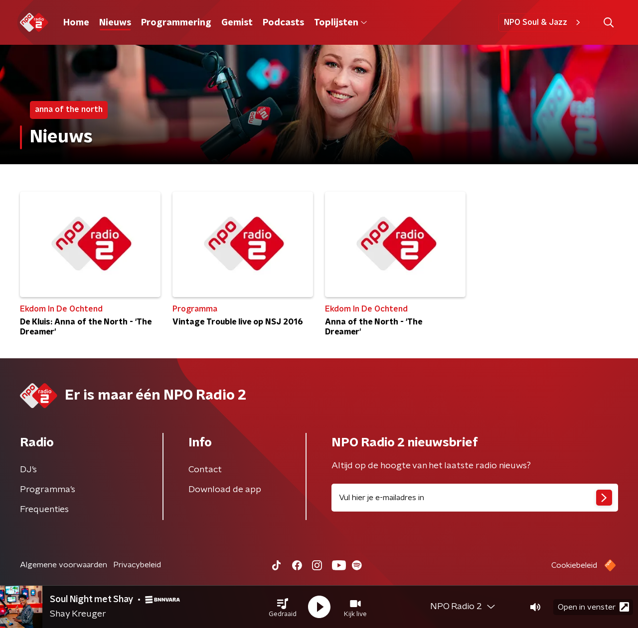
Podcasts (283, 22)
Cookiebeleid (574, 565)
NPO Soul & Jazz (543, 22)
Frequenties (44, 509)
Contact (205, 469)
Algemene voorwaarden (63, 565)
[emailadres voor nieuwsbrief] (474, 498)
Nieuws (115, 22)
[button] (283, 607)
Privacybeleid (137, 565)
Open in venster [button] (593, 607)
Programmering (176, 22)
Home (76, 22)
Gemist (237, 22)
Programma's (47, 489)
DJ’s (28, 469)
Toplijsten (340, 22)
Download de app (224, 489)
